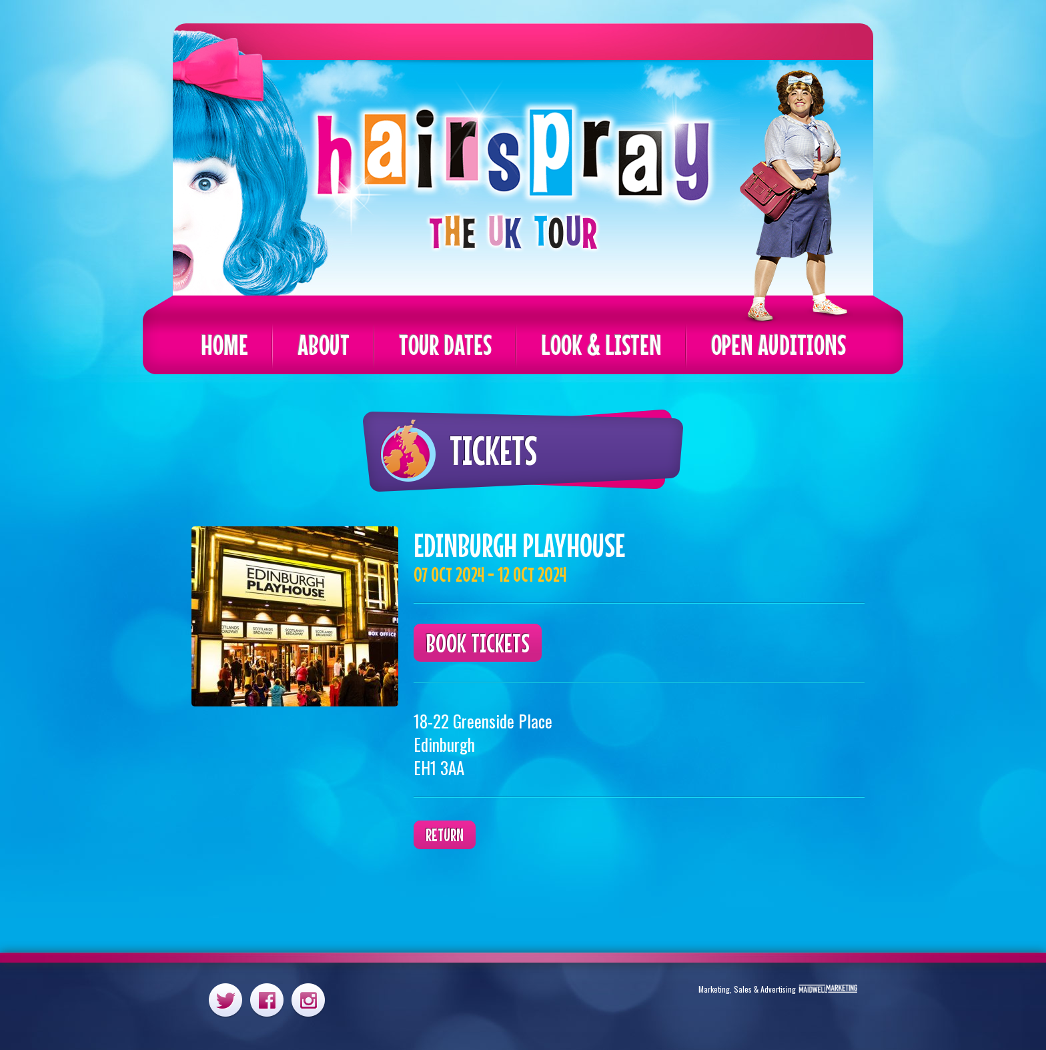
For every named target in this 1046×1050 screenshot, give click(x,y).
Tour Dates (445, 344)
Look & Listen (601, 344)
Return (445, 835)
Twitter (225, 999)
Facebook (267, 999)
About (324, 344)
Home (224, 344)
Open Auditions (778, 344)
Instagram (308, 999)
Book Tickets (478, 643)
